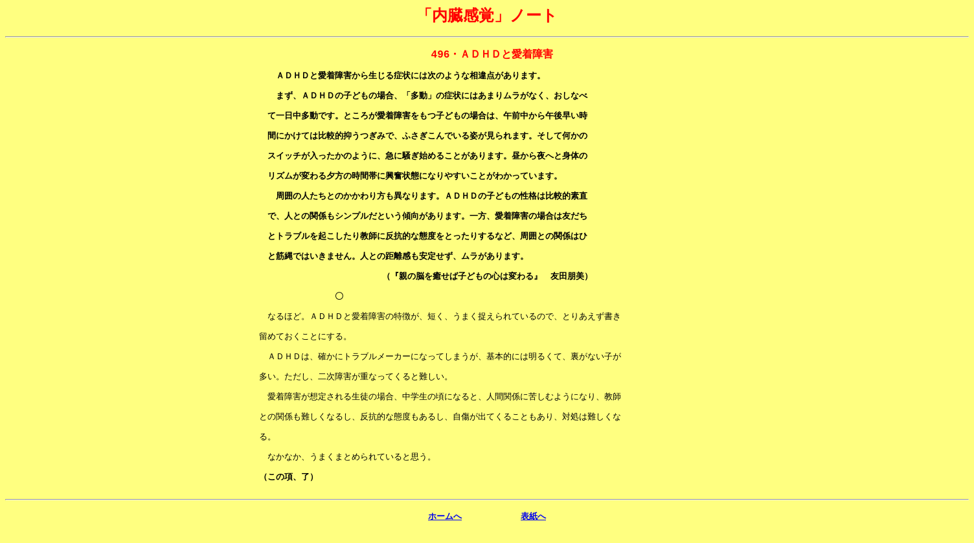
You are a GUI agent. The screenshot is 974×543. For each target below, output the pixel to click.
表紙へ (533, 532)
